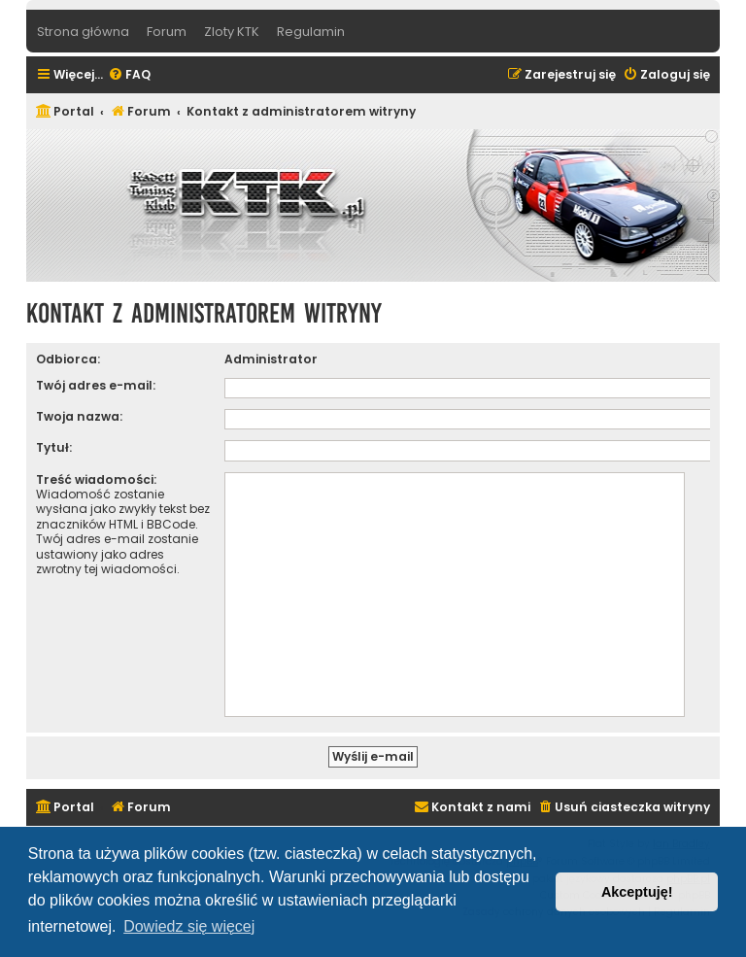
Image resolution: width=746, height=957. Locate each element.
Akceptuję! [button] (637, 892)
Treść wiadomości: (96, 479)
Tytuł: (54, 447)
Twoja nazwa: (79, 416)
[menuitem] (129, 75)
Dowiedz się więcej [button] (188, 926)
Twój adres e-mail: (95, 385)
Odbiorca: (68, 359)
